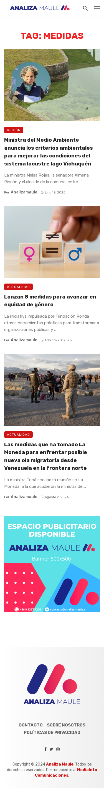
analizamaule (24, 192)
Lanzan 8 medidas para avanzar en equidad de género (50, 301)
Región (14, 130)
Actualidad (18, 287)
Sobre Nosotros (66, 725)
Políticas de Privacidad (52, 732)
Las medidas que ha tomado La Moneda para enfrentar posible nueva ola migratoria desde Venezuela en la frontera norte (45, 456)
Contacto (31, 725)
